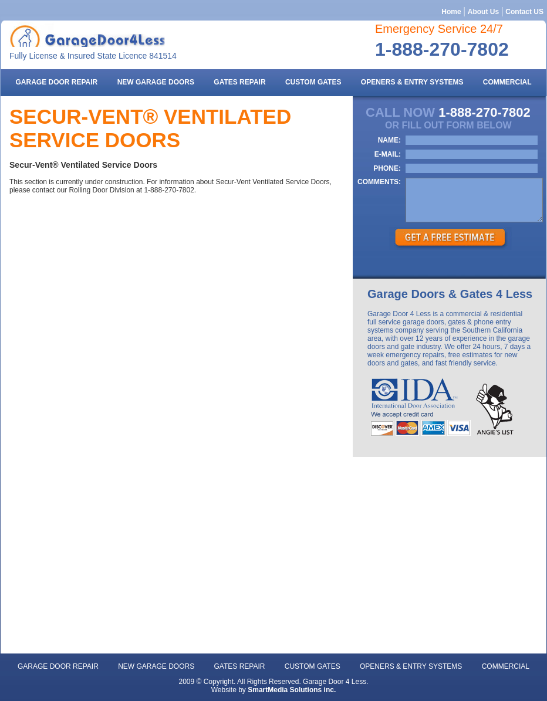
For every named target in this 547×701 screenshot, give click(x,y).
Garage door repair (56, 82)
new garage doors (155, 82)
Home (451, 12)
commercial (507, 82)
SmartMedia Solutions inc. (292, 690)
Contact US (524, 12)
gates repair (239, 82)
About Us (483, 12)
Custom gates (313, 82)
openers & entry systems (412, 82)
